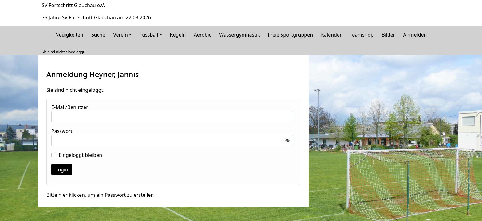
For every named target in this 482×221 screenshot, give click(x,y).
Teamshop (362, 34)
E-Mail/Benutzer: (70, 107)
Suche (98, 34)
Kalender (331, 34)
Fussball (149, 34)
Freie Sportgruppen (290, 34)
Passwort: (62, 131)
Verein (120, 34)
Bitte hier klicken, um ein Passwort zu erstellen (100, 195)
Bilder (388, 34)
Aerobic (202, 34)
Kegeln (178, 34)
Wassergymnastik (239, 34)
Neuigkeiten (69, 34)
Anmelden (415, 34)
